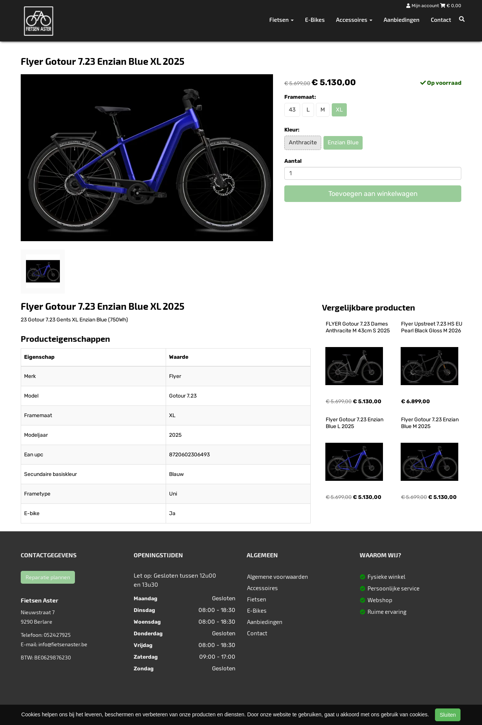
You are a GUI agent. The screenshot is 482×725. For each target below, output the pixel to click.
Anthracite (303, 142)
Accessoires (262, 587)
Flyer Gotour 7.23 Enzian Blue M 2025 (430, 423)
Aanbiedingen (401, 19)
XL (339, 109)
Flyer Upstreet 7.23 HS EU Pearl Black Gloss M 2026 (432, 327)
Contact (441, 19)
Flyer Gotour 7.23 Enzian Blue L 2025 (355, 423)
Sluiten (448, 715)
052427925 (57, 635)
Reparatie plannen (48, 577)
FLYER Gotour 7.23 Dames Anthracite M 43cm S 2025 (358, 327)
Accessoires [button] (354, 19)
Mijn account (423, 5)
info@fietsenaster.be (62, 644)
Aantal (293, 161)
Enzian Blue (343, 142)
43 (292, 109)
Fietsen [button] (281, 19)
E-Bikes (315, 19)
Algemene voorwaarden (277, 576)
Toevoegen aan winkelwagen (373, 194)
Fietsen (256, 599)
